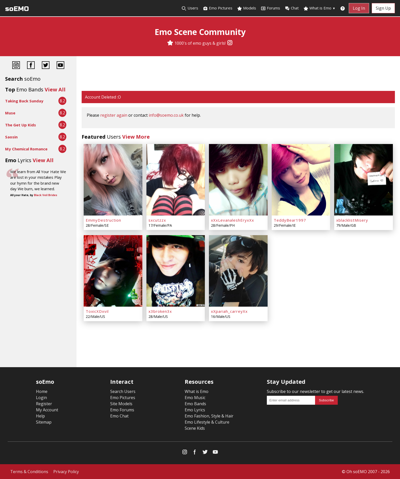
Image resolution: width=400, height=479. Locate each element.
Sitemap (44, 422)
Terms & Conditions (29, 471)
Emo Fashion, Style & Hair (209, 416)
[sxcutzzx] (175, 179)
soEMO (17, 9)
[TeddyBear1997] (301, 179)
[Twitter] (45, 65)
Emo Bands (195, 403)
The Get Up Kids (20, 124)
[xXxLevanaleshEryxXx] (238, 179)
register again (113, 115)
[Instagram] (230, 43)
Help (40, 416)
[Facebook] (31, 65)
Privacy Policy (66, 471)
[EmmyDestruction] (113, 179)
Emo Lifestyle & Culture (207, 422)
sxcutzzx (157, 220)
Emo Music (195, 397)
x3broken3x (160, 311)
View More (136, 136)
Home (41, 391)
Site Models (121, 403)
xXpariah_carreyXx (229, 311)
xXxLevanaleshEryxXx (232, 220)
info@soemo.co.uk (166, 115)
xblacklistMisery (352, 220)
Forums (270, 8)
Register (44, 403)
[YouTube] (60, 65)
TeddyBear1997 (290, 220)
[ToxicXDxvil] (113, 271)
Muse (10, 112)
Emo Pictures (217, 8)
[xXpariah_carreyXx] (238, 271)
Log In (359, 8)
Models (246, 8)
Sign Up (383, 8)
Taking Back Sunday (24, 100)
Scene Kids (195, 428)
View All (55, 89)
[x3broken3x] (175, 271)
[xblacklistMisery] (363, 179)
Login (41, 397)
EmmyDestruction (103, 220)
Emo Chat (119, 416)
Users (189, 8)
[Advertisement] (238, 74)
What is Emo (319, 8)
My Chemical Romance (26, 148)
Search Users (122, 391)
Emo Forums (122, 410)
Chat (292, 8)
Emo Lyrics (195, 410)
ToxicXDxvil (97, 311)
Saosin (11, 136)
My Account (47, 410)
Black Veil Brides (45, 195)
